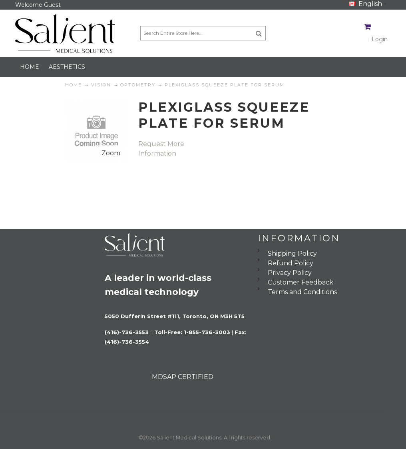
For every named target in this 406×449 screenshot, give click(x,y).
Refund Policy (290, 263)
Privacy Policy (290, 273)
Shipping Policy (292, 253)
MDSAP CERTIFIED (182, 377)
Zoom (111, 153)
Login (380, 39)
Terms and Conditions (302, 292)
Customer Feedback (300, 282)
